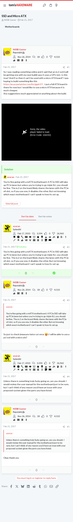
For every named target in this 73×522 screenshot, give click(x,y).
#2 (68, 247)
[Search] (68, 5)
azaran (10, 177)
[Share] (64, 67)
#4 (68, 376)
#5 (68, 426)
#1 (68, 67)
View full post (12, 203)
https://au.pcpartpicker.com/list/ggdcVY (23, 84)
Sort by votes (45, 216)
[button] (5, 5)
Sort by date (27, 216)
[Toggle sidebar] (62, 5)
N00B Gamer (10, 20)
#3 (68, 300)
